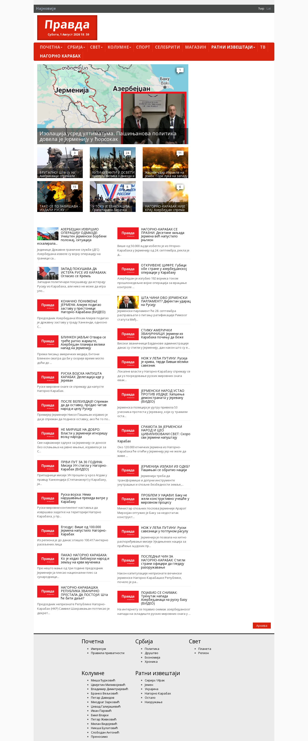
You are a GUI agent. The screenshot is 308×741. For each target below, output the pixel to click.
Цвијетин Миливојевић (108, 685)
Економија (152, 657)
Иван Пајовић (101, 711)
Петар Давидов (102, 697)
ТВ (262, 47)
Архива (261, 625)
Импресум (98, 649)
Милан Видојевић (104, 724)
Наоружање (154, 702)
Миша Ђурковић (103, 680)
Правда (67, 24)
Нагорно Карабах (60, 56)
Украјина (151, 689)
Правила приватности (107, 653)
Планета (204, 649)
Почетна (51, 47)
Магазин (195, 47)
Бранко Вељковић (104, 693)
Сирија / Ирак (155, 680)
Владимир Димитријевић (109, 689)
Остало (150, 697)
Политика (152, 649)
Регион (203, 653)
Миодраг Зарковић (105, 702)
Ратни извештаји (233, 47)
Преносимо (99, 736)
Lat (269, 8)
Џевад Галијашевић (106, 706)
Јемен (149, 685)
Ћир (261, 8)
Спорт (143, 47)
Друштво (151, 653)
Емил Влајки (100, 715)
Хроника (151, 661)
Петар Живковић (103, 719)
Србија (76, 47)
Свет (96, 47)
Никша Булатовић (104, 728)
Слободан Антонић (105, 732)
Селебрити (167, 47)
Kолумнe (119, 47)
